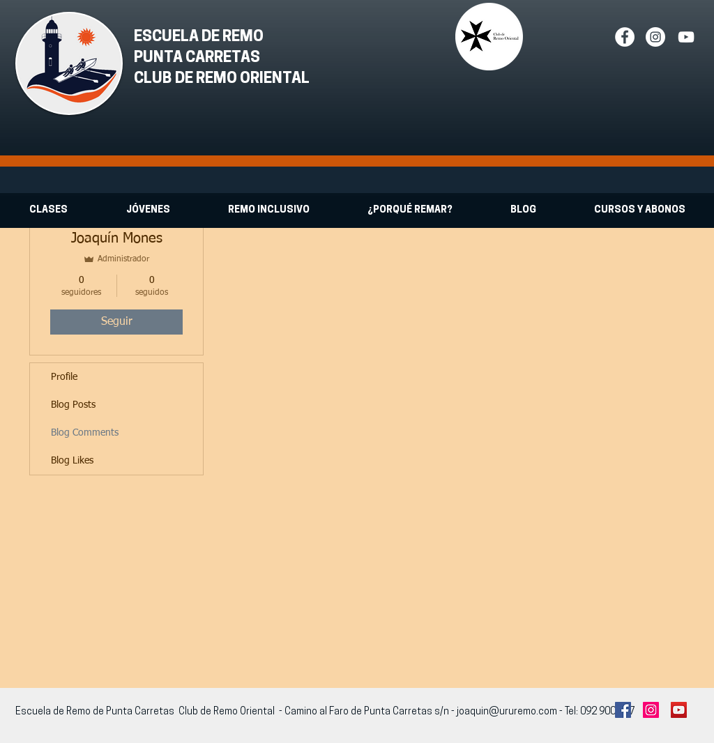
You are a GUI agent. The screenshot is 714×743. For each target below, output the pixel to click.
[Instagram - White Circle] (655, 37)
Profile (64, 377)
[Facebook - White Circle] (625, 37)
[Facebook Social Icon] (623, 710)
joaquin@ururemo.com (507, 712)
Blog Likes (72, 461)
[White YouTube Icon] (686, 37)
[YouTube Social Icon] (679, 710)
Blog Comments (85, 433)
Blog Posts (73, 405)
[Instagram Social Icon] (651, 710)
